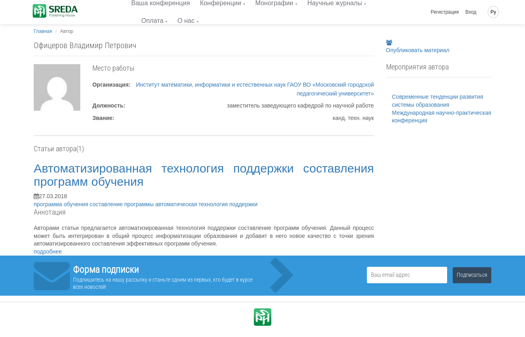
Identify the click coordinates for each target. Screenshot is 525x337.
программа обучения (62, 204)
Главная (43, 31)
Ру (493, 12)
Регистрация (445, 12)
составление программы (122, 204)
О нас (186, 20)
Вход (471, 12)
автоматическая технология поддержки (206, 204)
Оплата (152, 20)
